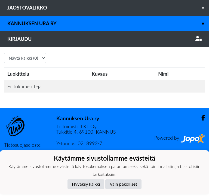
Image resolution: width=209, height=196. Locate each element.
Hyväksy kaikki (86, 183)
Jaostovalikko (108, 8)
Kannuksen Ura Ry (108, 23)
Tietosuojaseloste (22, 145)
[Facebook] (201, 118)
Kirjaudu (104, 39)
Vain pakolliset (123, 183)
